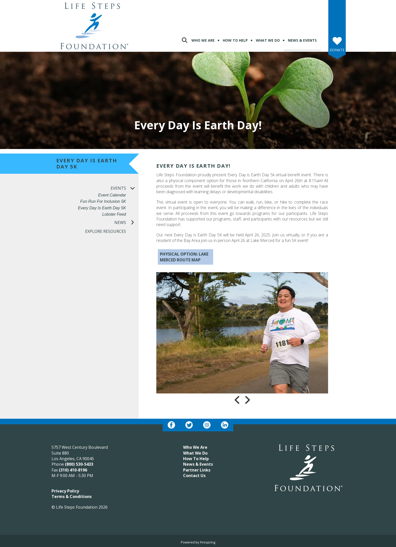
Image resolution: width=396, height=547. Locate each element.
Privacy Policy (65, 491)
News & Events (302, 40)
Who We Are (203, 40)
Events (125, 188)
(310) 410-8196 (73, 470)
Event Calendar (112, 195)
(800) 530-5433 (79, 464)
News (126, 222)
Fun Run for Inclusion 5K (103, 201)
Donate (337, 49)
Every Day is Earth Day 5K (102, 208)
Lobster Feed (114, 214)
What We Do (268, 40)
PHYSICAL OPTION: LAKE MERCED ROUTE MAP (184, 256)
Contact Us (194, 475)
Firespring (207, 542)
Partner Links (196, 470)
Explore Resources (105, 231)
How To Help (235, 40)
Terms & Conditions (72, 496)
